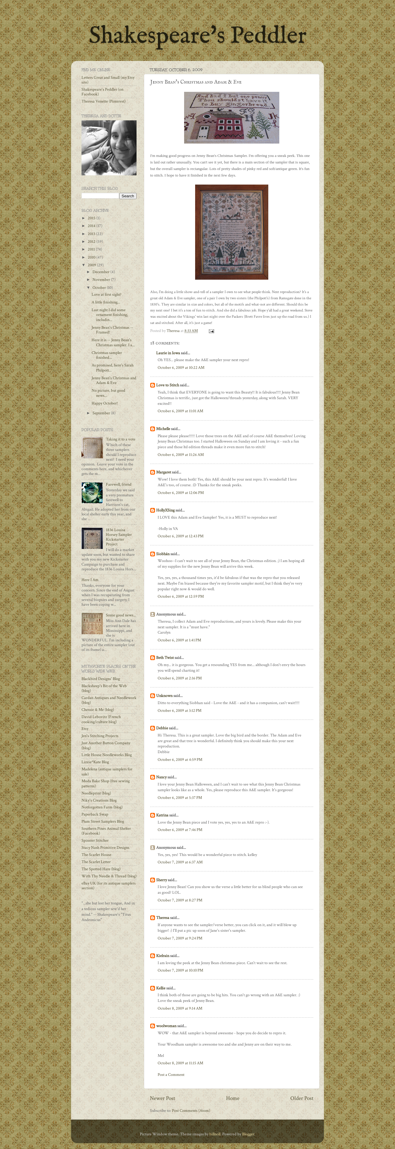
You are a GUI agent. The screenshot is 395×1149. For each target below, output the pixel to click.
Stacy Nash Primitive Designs (105, 847)
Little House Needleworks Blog (106, 755)
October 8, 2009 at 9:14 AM (180, 1008)
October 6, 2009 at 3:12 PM (179, 710)
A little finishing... (106, 302)
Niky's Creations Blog (99, 800)
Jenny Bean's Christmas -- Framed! (112, 330)
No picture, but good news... (108, 393)
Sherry (161, 880)
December (101, 272)
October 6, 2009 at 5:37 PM (180, 797)
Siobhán (163, 554)
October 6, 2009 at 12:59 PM (181, 596)
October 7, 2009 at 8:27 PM (180, 900)
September (102, 413)
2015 (92, 218)
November (102, 279)
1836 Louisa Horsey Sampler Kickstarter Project (119, 537)
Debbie (162, 728)
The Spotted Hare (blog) (100, 869)
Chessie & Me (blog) (97, 709)
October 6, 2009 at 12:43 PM (180, 536)
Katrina (162, 815)
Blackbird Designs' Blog (100, 678)
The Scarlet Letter (96, 862)
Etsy (84, 728)
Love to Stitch (167, 385)
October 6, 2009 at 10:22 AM (181, 367)
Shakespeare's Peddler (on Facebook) (102, 92)
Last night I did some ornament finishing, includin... (110, 314)
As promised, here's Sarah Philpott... (113, 368)
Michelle (163, 429)
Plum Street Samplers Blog (102, 821)
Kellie (160, 988)
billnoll (214, 1134)
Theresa (162, 917)
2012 (92, 241)
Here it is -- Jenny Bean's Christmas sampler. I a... (113, 342)
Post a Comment (171, 1074)
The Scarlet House (96, 854)
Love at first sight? (106, 294)
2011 (92, 249)
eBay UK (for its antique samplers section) (108, 886)
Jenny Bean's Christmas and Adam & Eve (114, 380)
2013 (92, 234)
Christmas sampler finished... (107, 355)
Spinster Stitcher (95, 840)
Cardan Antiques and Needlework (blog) (109, 700)
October (100, 287)
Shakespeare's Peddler (198, 36)
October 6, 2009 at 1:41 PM (179, 640)
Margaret (163, 472)
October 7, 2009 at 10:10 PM (180, 970)
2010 (92, 257)
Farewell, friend (118, 484)
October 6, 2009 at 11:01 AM (180, 411)
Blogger (248, 1134)
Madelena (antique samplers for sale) (106, 771)
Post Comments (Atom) (191, 1110)
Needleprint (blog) (96, 793)
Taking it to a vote (120, 439)
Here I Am (89, 580)
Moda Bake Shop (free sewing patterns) (105, 783)
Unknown (164, 695)
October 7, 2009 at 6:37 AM (180, 862)
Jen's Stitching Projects (99, 736)
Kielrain (162, 955)
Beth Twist (165, 657)
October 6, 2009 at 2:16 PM (180, 678)
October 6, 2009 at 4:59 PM (180, 759)
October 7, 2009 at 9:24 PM (180, 938)
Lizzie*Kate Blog (95, 762)
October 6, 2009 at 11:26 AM (181, 454)
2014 (92, 226)
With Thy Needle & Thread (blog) (109, 876)
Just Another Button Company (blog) (105, 745)
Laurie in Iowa (168, 353)
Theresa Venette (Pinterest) (103, 101)
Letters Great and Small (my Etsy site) (107, 80)
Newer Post (162, 1098)
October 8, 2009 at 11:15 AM (180, 1063)
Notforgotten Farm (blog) (102, 807)
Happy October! (105, 403)
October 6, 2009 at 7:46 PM (180, 829)
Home (232, 1098)
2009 (92, 265)
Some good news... (121, 615)
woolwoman (166, 1026)
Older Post (302, 1098)
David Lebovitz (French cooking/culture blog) (101, 719)
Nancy (161, 777)
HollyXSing (165, 510)
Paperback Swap (94, 814)
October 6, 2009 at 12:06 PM (181, 492)
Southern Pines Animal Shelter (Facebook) (106, 831)
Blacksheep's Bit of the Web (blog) (104, 688)
